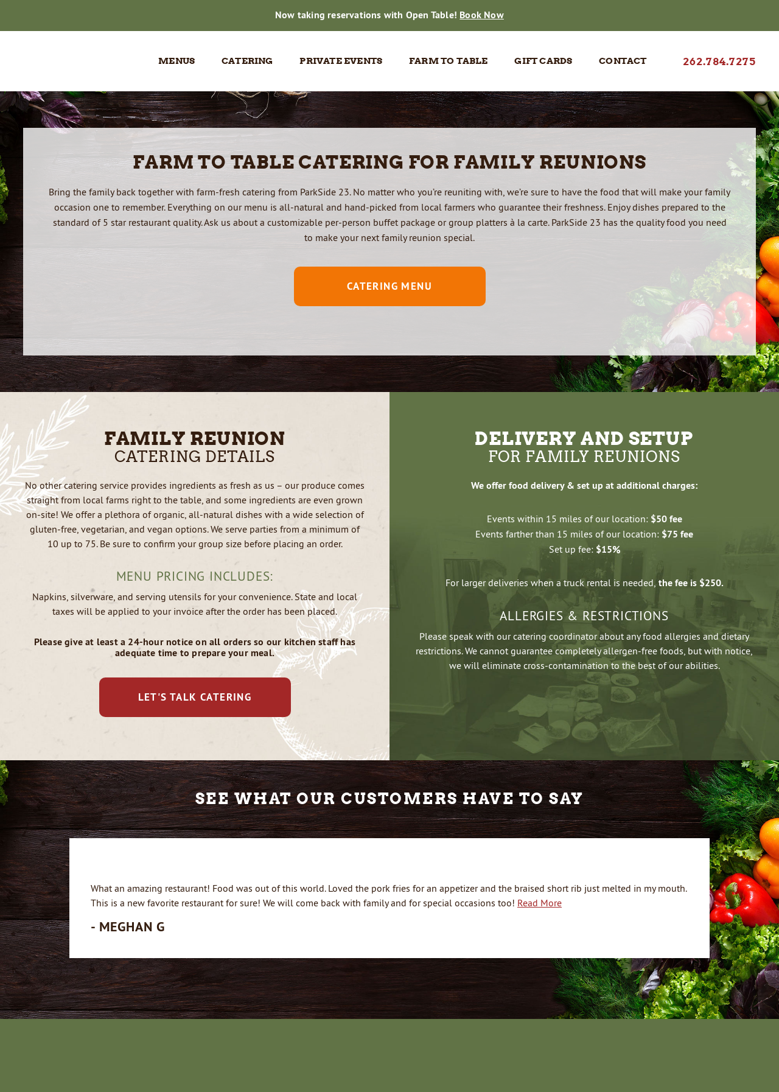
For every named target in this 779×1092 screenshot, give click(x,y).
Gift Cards (543, 60)
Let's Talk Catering (195, 697)
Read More (539, 903)
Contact (622, 60)
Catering (247, 60)
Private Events (340, 60)
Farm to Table (448, 60)
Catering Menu (389, 286)
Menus (176, 60)
